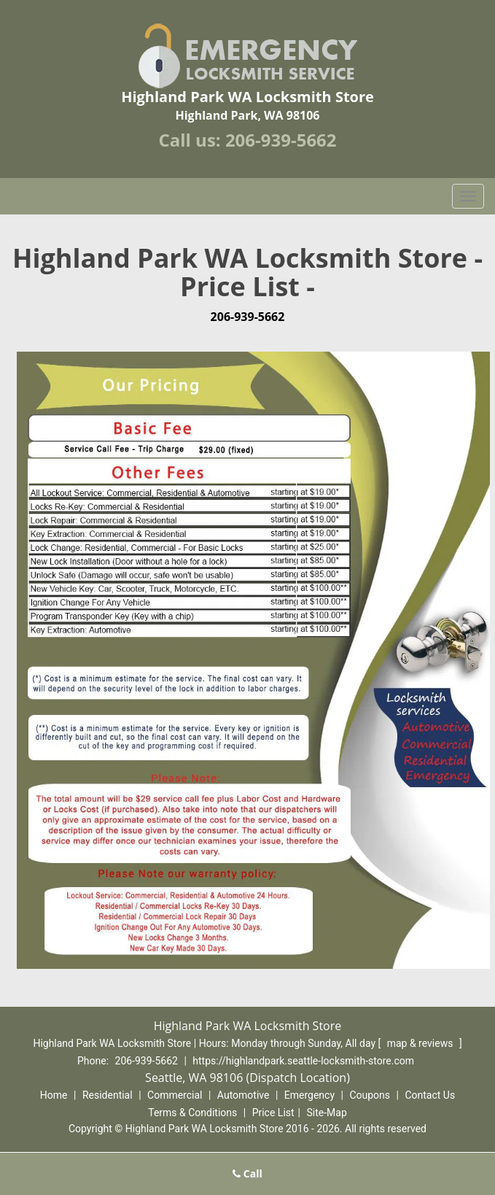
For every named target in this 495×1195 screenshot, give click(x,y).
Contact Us (430, 1095)
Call (247, 1173)
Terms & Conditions (192, 1112)
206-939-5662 (281, 140)
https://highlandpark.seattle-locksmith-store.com (303, 1061)
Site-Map (327, 1112)
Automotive (243, 1095)
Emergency (309, 1095)
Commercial (174, 1095)
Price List (273, 1112)
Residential (107, 1095)
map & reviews (421, 1043)
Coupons (369, 1095)
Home (54, 1095)
